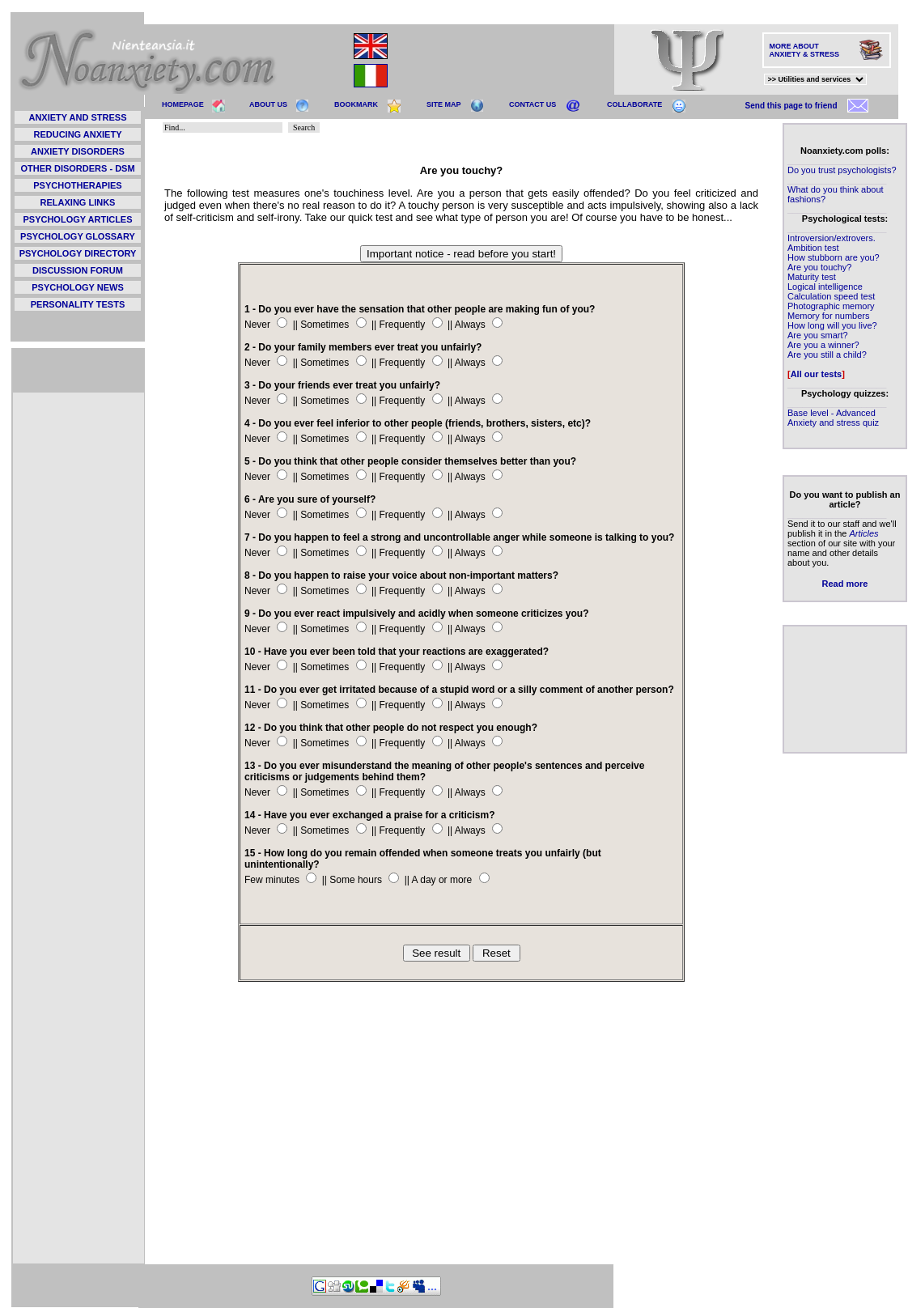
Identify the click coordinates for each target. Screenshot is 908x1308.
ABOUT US (268, 104)
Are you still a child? (827, 354)
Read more (845, 583)
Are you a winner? (823, 345)
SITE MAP (443, 104)
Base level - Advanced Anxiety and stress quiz (833, 417)
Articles (863, 533)
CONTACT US (532, 104)
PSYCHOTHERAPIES (77, 185)
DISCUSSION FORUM (77, 270)
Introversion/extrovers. (831, 238)
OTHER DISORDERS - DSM (77, 168)
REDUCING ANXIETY (78, 134)
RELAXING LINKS (78, 202)
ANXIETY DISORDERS (78, 151)
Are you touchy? (819, 267)
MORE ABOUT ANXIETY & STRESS (804, 50)
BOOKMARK (356, 104)
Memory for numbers (828, 316)
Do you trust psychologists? (842, 170)
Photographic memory (831, 306)
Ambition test (813, 248)
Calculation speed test (831, 296)
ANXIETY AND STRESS (77, 117)
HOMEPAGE (183, 104)
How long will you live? (832, 325)
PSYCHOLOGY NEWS (77, 287)
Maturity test (811, 277)
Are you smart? (817, 335)
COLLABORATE (634, 104)
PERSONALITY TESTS (78, 304)
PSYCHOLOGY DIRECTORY (78, 253)
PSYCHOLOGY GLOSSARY (77, 236)
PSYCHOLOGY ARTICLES (77, 219)
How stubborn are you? (833, 257)
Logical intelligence (825, 286)
